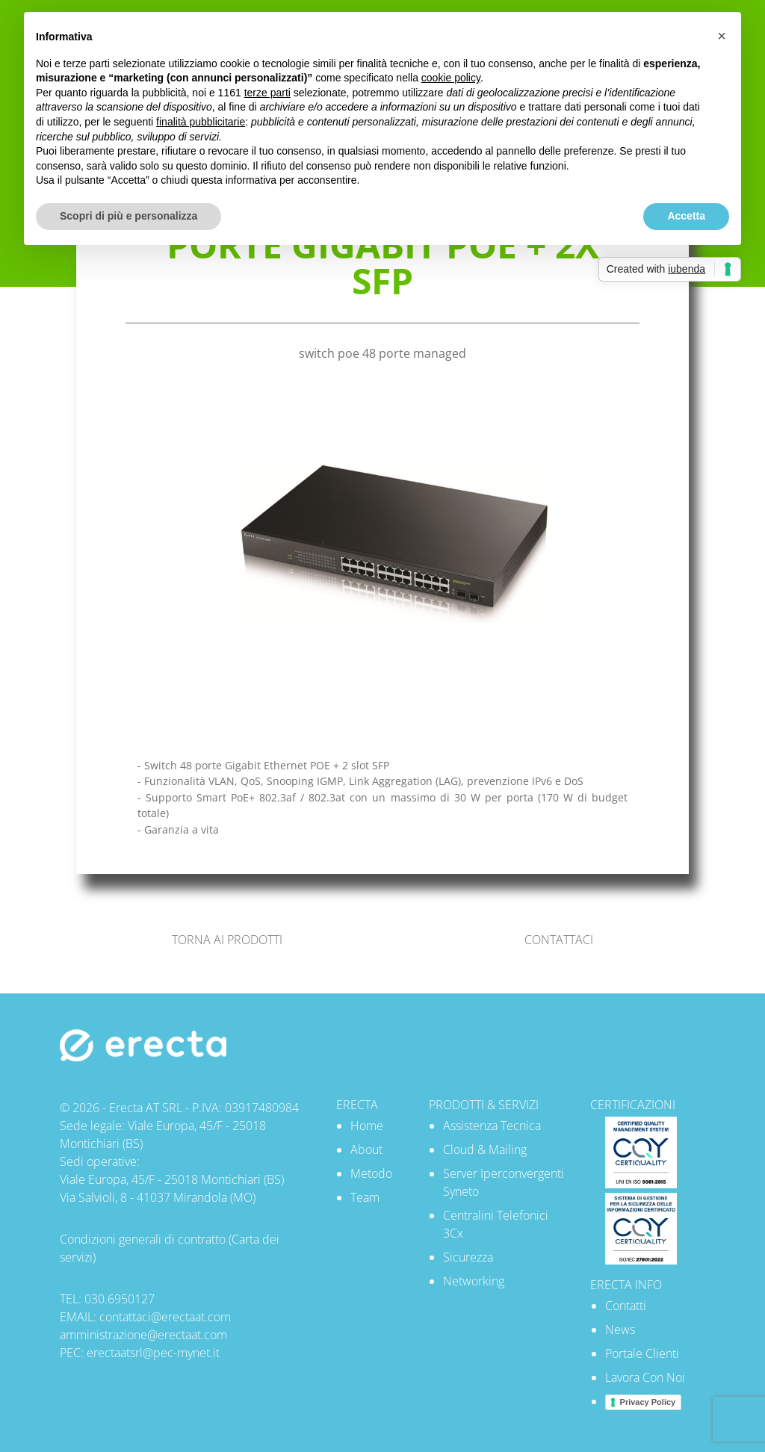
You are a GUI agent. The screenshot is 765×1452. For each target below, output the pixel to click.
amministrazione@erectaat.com (143, 1335)
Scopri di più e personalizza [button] (128, 216)
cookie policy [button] (450, 78)
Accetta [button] (686, 216)
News (620, 1329)
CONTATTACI (558, 939)
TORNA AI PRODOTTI (227, 939)
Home (366, 1125)
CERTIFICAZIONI (632, 1104)
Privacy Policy (648, 1401)
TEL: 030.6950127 (107, 1299)
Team (365, 1197)
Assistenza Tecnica (492, 1125)
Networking (473, 1281)
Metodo (371, 1173)
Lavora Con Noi (645, 1377)
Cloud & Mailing (485, 1149)
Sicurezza (468, 1257)
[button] (722, 36)
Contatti (625, 1305)
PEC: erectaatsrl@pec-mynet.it (140, 1352)
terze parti (267, 93)
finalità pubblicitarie (200, 122)
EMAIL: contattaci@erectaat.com (145, 1317)
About (366, 1149)
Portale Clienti (642, 1353)
